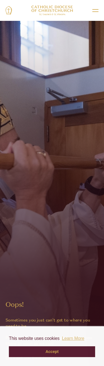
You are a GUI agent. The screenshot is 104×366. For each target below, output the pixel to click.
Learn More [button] (73, 338)
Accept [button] (52, 351)
